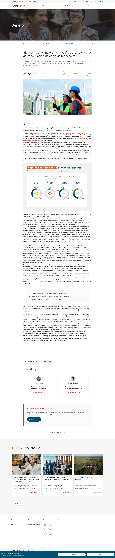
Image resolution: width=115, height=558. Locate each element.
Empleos (30, 529)
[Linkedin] (50, 525)
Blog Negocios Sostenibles (21, 19)
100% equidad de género (31, 361)
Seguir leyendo (35, 492)
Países (61, 5)
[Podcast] (45, 534)
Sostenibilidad (90, 5)
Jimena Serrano (75, 74)
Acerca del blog (69, 43)
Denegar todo (72, 554)
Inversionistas (99, 5)
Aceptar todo (100, 554)
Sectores (67, 5)
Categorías (46, 43)
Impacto (82, 5)
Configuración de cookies (18, 555)
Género (32, 19)
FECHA (87, 71)
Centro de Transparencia (34, 524)
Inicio (12, 19)
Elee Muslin (65, 74)
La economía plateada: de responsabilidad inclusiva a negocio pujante (48, 293)
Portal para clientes (97, 1)
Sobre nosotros (46, 5)
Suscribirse (34, 419)
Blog (12, 524)
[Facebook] (45, 525)
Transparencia (85, 1)
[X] (45, 530)
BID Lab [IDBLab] (33, 550)
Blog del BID (92, 43)
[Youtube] (50, 530)
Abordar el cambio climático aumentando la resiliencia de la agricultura (49, 296)
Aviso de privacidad (73, 550)
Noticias (13, 527)
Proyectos (54, 5)
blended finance (47, 361)
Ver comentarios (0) (56, 432)
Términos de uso (63, 550)
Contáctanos (31, 527)
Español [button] (75, 1)
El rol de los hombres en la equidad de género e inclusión (45, 299)
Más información (39, 392)
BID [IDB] (28, 550)
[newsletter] (50, 534)
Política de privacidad (7, 555)
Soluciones (75, 5)
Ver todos (19, 503)
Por (64, 72)
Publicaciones (14, 529)
